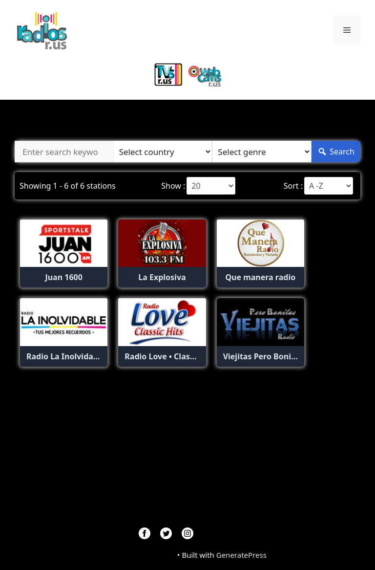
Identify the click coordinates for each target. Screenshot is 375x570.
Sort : (293, 186)
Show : (173, 186)
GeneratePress (241, 555)
